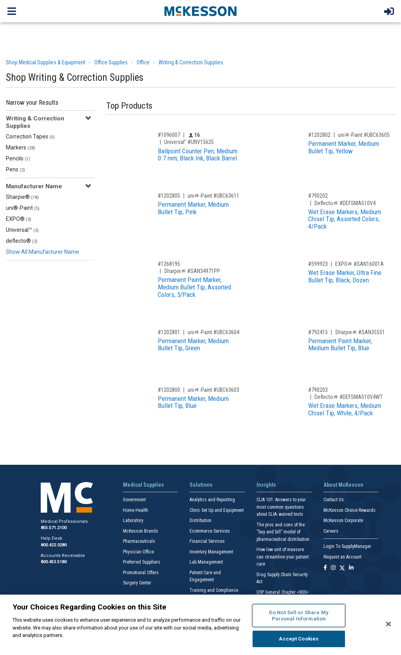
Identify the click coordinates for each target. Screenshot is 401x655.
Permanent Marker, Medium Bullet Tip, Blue (193, 402)
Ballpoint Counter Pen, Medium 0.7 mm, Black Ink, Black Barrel (197, 154)
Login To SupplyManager (347, 546)
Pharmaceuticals (139, 541)
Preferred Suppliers (141, 562)
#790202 (318, 196)
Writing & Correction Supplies (191, 62)
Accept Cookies (298, 639)
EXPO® (18, 219)
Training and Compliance (214, 590)
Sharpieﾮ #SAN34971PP (192, 271)
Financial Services (207, 541)
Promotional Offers (141, 572)
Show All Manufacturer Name (42, 252)
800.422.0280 (54, 545)
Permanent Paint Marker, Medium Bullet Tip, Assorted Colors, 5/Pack (194, 287)
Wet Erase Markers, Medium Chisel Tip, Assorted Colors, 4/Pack (344, 219)
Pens (15, 169)
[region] (200, 625)
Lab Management (206, 562)
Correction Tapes (30, 136)
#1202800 (169, 390)
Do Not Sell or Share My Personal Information (299, 616)
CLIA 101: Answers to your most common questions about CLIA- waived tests (281, 507)
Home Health (135, 510)
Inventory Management (211, 552)
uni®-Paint (23, 208)
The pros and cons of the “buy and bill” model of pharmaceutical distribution (282, 532)
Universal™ (22, 230)
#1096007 (169, 135)
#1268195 (169, 264)
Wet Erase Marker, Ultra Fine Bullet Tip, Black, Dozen (344, 276)
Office (143, 62)
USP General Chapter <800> (282, 592)
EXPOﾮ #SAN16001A (359, 264)
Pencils (18, 158)
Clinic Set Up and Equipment (217, 510)
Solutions (201, 485)
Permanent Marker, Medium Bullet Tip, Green (193, 344)
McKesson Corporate (343, 520)
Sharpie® (22, 197)
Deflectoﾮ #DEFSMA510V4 (345, 203)
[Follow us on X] (342, 568)
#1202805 (169, 196)
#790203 (318, 390)
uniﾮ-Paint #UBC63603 (213, 390)
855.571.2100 (54, 527)
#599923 (318, 264)
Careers (330, 531)
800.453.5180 (54, 561)
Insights (266, 485)
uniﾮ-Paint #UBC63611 (213, 196)
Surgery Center (137, 583)
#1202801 (169, 332)
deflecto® (22, 241)
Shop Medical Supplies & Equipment (45, 62)
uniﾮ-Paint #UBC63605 (364, 135)
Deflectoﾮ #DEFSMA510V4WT (348, 397)
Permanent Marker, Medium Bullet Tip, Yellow (343, 147)
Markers (20, 147)
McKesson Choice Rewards (349, 510)
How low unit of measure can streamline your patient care (282, 557)
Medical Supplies (143, 485)
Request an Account (342, 557)
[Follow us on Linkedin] (351, 568)
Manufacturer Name (34, 186)
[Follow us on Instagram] (333, 568)
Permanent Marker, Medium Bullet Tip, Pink (193, 208)
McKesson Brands (140, 531)
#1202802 (319, 135)
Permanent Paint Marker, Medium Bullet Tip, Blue (340, 344)
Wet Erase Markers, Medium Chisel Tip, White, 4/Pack (344, 409)
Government (134, 499)
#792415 (318, 332)
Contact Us (333, 499)
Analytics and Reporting (212, 499)
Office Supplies (111, 62)
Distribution (200, 520)
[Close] (388, 624)
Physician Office (138, 552)
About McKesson (343, 485)
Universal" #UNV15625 (189, 142)
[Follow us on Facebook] (325, 568)
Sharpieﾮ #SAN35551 (360, 332)
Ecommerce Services (210, 531)
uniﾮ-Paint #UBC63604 (213, 332)
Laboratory (133, 520)
